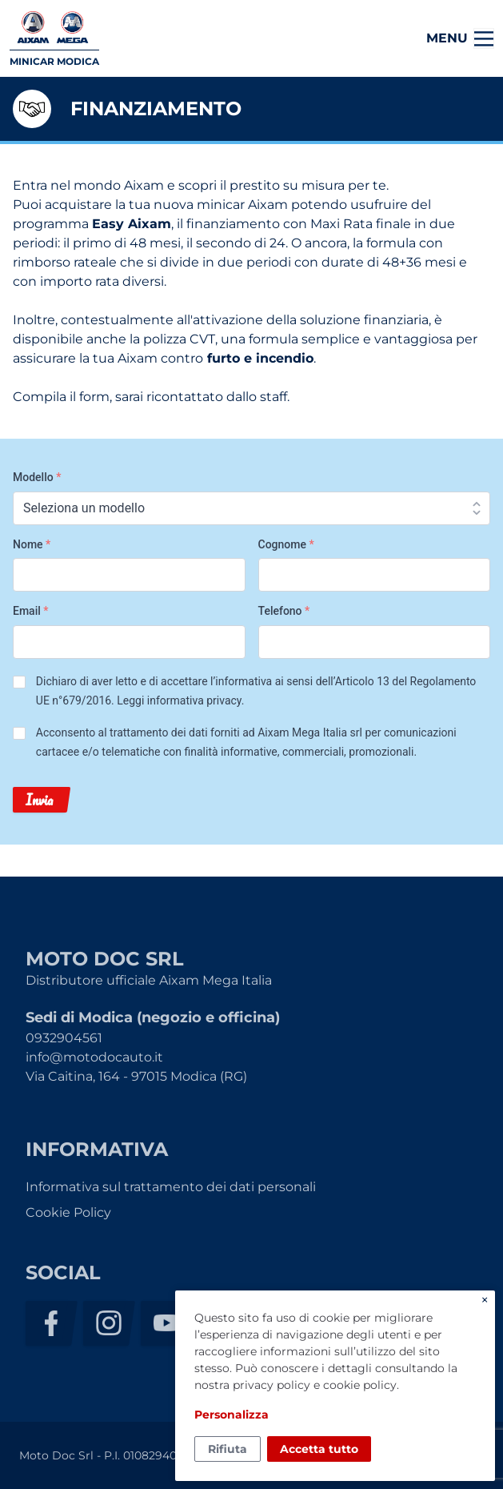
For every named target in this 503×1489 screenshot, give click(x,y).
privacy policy (271, 1385)
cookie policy (360, 1385)
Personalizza (231, 1414)
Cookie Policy (68, 1212)
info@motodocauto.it (94, 1057)
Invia (39, 800)
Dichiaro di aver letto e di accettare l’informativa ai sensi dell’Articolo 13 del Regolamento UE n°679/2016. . (256, 691)
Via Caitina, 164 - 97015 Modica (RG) (136, 1076)
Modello (37, 477)
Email (31, 610)
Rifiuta (227, 1449)
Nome (31, 544)
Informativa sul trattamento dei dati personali (171, 1186)
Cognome (286, 544)
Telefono (284, 610)
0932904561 (64, 1038)
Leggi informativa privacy (179, 700)
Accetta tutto (319, 1449)
